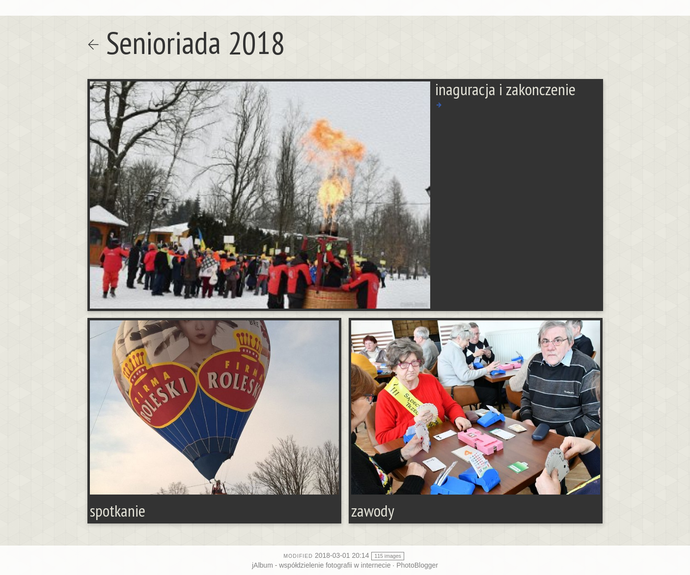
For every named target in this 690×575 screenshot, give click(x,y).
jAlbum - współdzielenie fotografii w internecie (321, 565)
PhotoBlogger (417, 565)
